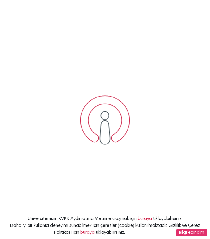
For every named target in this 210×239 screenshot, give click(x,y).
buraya (145, 218)
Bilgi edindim (191, 232)
